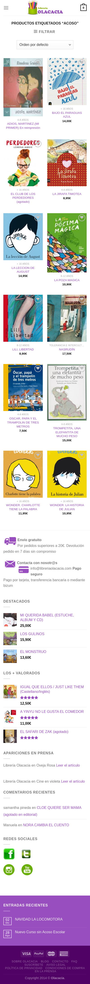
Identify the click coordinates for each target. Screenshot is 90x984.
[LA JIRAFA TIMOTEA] (67, 162)
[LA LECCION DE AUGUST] (23, 236)
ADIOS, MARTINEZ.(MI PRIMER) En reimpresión (23, 125)
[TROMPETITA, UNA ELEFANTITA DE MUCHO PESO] (67, 392)
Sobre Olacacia (25, 961)
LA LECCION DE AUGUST (23, 270)
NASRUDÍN (67, 349)
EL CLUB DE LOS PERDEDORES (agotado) (23, 197)
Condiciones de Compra (65, 968)
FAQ (74, 961)
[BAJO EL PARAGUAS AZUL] (67, 81)
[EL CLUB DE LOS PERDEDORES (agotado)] (23, 162)
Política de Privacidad (23, 968)
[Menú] (6, 7)
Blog (45, 961)
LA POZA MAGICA (66, 280)
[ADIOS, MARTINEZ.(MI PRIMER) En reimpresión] (23, 87)
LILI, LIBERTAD (23, 349)
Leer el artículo (68, 765)
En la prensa (45, 971)
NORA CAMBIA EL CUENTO (46, 825)
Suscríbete (33, 964)
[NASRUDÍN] (67, 318)
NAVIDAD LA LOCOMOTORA (39, 919)
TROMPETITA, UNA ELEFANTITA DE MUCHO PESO (67, 432)
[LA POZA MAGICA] (67, 242)
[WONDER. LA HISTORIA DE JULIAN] (67, 474)
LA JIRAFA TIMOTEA (67, 194)
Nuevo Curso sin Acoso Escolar (40, 932)
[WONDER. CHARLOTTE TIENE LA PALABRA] (23, 474)
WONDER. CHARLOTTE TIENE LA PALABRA (23, 507)
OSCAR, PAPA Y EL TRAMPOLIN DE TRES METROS (23, 422)
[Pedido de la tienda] (45, 44)
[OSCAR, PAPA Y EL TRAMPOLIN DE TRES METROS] (23, 387)
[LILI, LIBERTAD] (23, 318)
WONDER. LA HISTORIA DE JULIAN (67, 507)
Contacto (60, 961)
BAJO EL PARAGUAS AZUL (67, 115)
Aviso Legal (56, 964)
